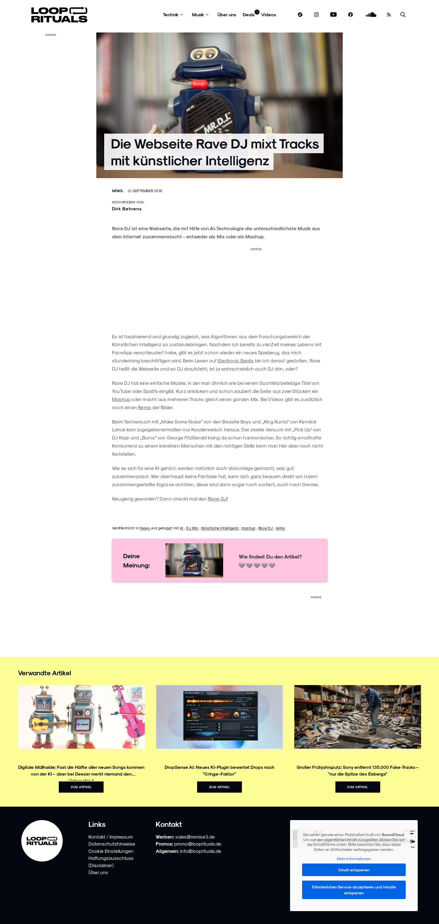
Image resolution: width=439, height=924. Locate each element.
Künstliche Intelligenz (220, 528)
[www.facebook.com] (350, 14)
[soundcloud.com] (371, 14)
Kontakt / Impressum (110, 836)
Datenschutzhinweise (111, 843)
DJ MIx (192, 528)
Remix (144, 407)
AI (181, 528)
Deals (248, 14)
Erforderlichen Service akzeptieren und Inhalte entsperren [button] (354, 890)
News (145, 528)
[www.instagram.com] (316, 14)
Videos (268, 14)
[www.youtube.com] (334, 14)
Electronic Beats (236, 360)
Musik (198, 14)
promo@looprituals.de (197, 843)
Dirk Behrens (127, 208)
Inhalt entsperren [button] (354, 869)
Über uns (227, 14)
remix (280, 528)
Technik (171, 14)
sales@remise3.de (195, 836)
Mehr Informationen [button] (354, 858)
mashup (248, 528)
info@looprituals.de (200, 851)
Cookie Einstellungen (111, 851)
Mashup (121, 399)
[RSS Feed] (389, 14)
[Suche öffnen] (402, 14)
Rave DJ (265, 528)
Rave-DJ (217, 498)
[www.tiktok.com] (300, 14)
